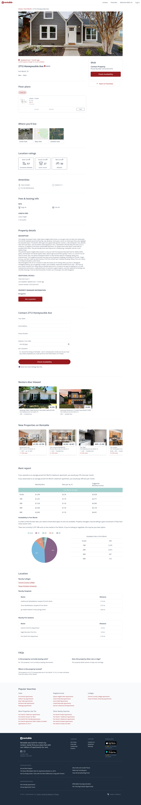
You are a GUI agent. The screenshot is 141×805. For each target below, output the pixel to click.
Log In (137, 2)
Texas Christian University (27, 586)
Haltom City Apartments (25, 699)
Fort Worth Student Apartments (63, 721)
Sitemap (90, 746)
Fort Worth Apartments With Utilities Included (32, 721)
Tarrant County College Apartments (99, 696)
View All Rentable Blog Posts (81, 773)
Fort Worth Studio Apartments (62, 714)
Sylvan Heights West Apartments (63, 696)
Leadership (73, 746)
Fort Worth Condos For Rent (61, 724)
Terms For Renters (47, 794)
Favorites (114, 2)
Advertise (91, 744)
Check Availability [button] (105, 74)
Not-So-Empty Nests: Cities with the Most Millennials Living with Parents (42, 773)
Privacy (56, 794)
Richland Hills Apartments (26, 703)
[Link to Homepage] (7, 2)
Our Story (73, 742)
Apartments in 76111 (24, 724)
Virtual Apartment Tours (27, 787)
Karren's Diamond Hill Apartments (63, 706)
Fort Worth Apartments (25, 696)
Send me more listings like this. (31, 367)
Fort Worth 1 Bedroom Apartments (64, 717)
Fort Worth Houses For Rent (27, 717)
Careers (105, 2)
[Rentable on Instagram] (24, 752)
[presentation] (119, 443)
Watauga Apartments (24, 706)
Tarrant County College (26, 582)
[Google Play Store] (111, 753)
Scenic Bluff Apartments (60, 701)
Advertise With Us (126, 2)
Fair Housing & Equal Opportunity (82, 786)
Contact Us (91, 742)
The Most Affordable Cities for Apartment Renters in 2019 (38, 771)
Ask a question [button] (30, 299)
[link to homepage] (44, 738)
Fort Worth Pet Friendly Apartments (29, 719)
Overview (73, 744)
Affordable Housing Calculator (81, 784)
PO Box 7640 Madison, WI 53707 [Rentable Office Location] (26, 755)
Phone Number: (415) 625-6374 (102, 69)
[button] (70, 33)
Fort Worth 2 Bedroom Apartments (64, 719)
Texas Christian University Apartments (99, 699)
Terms (39, 794)
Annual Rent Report (26, 768)
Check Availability (44, 362)
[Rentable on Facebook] (21, 752)
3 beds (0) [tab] (22, 92)
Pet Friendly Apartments (27, 784)
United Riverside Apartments (62, 703)
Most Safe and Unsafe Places (81, 768)
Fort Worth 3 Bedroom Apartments (29, 714)
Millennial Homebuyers (79, 770)
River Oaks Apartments (25, 701)
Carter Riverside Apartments (62, 699)
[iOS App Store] (111, 744)
